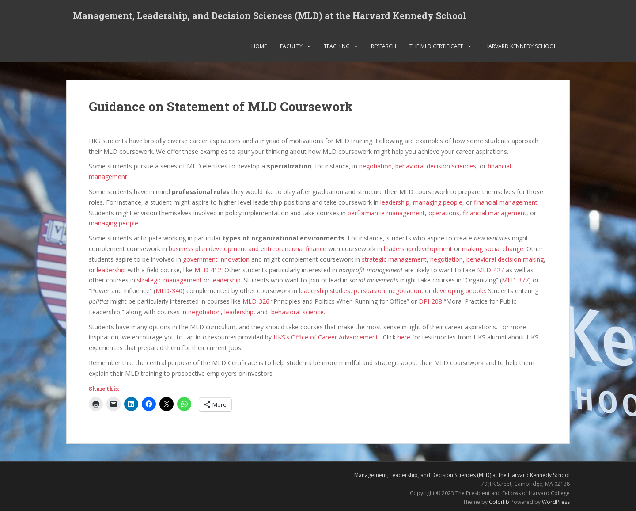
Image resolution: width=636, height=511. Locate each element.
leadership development (418, 248)
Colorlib (499, 502)
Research (383, 46)
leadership (394, 202)
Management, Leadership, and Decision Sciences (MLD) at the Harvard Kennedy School (269, 15)
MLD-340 (168, 290)
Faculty (291, 46)
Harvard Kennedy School (520, 46)
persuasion (369, 290)
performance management (386, 213)
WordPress (556, 502)
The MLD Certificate (436, 46)
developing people (459, 290)
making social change (492, 248)
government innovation (216, 259)
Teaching (337, 46)
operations (443, 213)
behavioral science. (298, 312)
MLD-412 (207, 270)
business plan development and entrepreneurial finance (247, 248)
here (404, 337)
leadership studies (324, 290)
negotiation (375, 166)
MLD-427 (490, 270)
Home (259, 46)
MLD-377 (515, 280)
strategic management (394, 259)
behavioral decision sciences (435, 166)
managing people (437, 202)
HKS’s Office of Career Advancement (325, 337)
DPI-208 (430, 301)
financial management (506, 202)
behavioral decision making (505, 259)
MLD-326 (255, 301)
